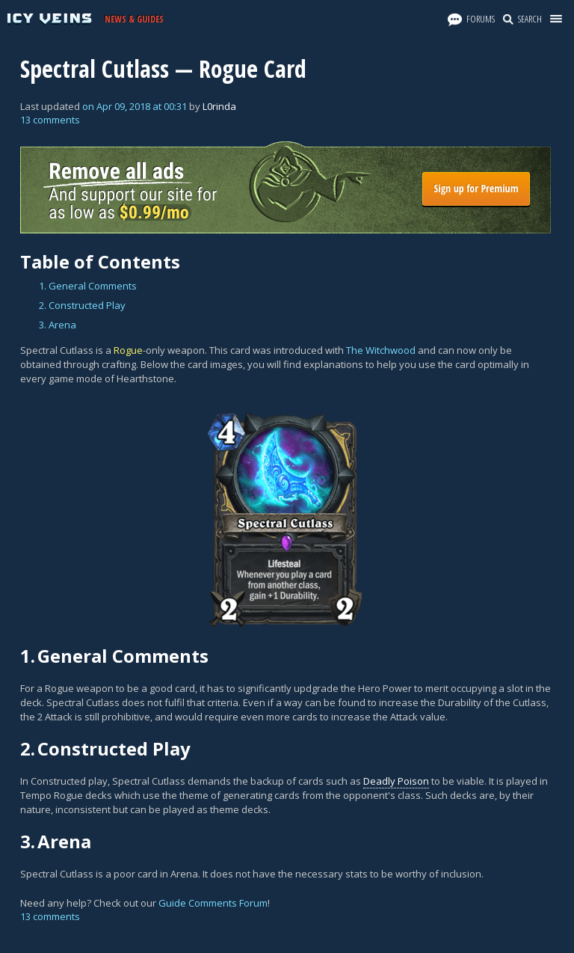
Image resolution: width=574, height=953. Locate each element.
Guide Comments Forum (213, 903)
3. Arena (57, 324)
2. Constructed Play (82, 305)
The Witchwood (381, 350)
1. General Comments (88, 285)
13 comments (50, 119)
